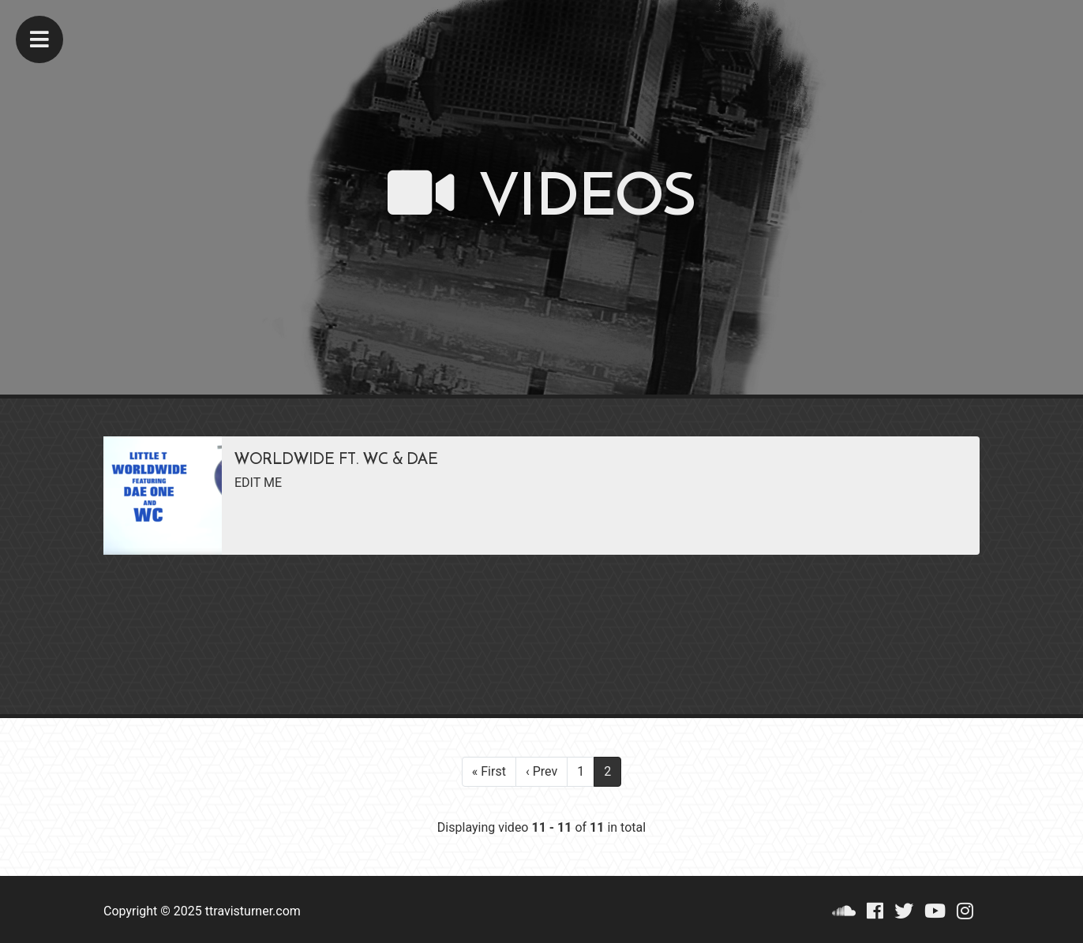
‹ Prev (541, 771)
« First (489, 771)
